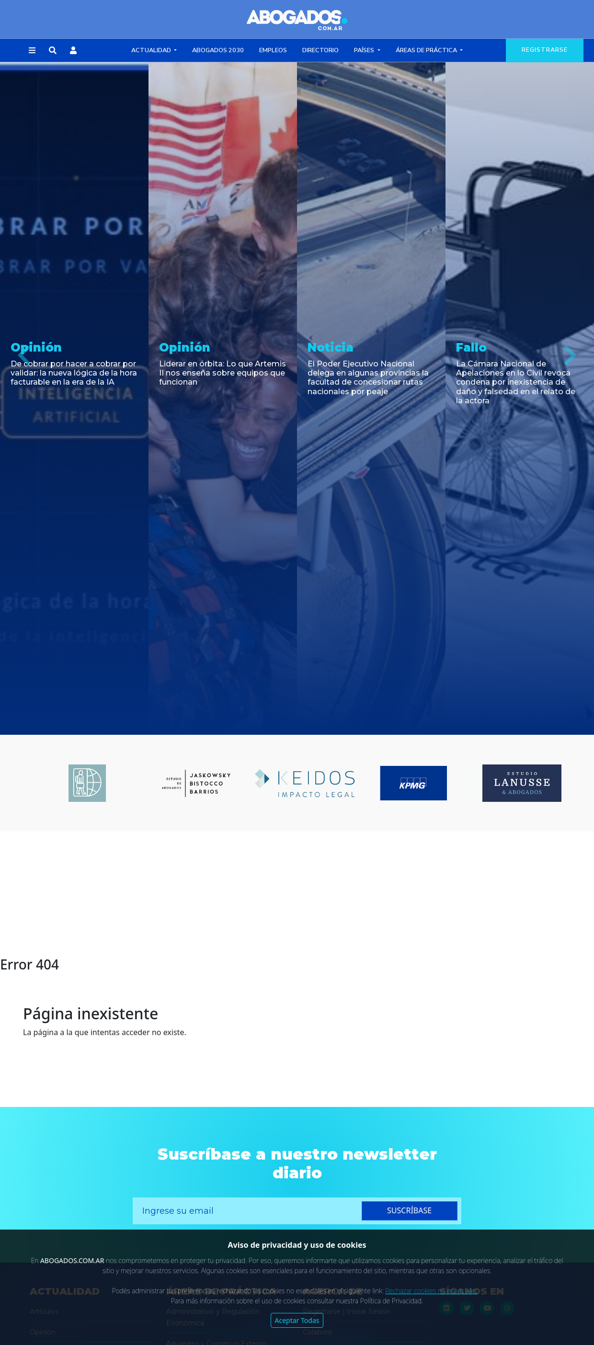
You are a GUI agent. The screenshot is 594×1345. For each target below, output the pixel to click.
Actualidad (151, 50)
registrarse (545, 50)
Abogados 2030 (218, 50)
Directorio (320, 50)
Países (365, 50)
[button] (32, 51)
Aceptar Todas (297, 1320)
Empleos (273, 50)
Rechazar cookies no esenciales (431, 1290)
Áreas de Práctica (427, 50)
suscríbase (409, 1210)
